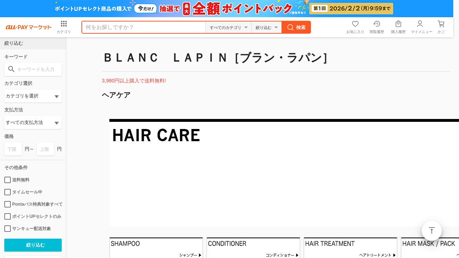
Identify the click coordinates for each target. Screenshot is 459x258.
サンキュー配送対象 (27, 228)
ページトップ (432, 231)
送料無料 (16, 180)
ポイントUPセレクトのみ (32, 216)
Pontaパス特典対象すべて (33, 204)
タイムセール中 (23, 192)
